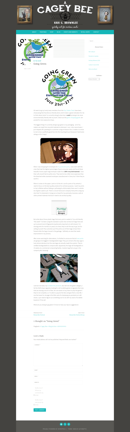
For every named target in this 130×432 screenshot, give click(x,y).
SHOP (51, 32)
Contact (96, 32)
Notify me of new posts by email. (39, 402)
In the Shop (37, 61)
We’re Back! (92, 52)
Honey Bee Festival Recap (76, 314)
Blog (58, 32)
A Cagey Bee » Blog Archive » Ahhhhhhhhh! (53, 326)
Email (36, 376)
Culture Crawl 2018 (94, 65)
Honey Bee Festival (39, 314)
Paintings (43, 32)
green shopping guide (73, 117)
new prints (80, 238)
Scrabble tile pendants (54, 286)
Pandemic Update (93, 56)
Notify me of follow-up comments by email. (39, 391)
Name (36, 370)
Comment (37, 345)
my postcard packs (64, 167)
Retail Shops (85, 32)
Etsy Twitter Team (69, 110)
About (34, 32)
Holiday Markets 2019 (94, 60)
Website (36, 382)
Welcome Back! (93, 69)
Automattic (83, 429)
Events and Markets (71, 32)
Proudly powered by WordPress (54, 429)
